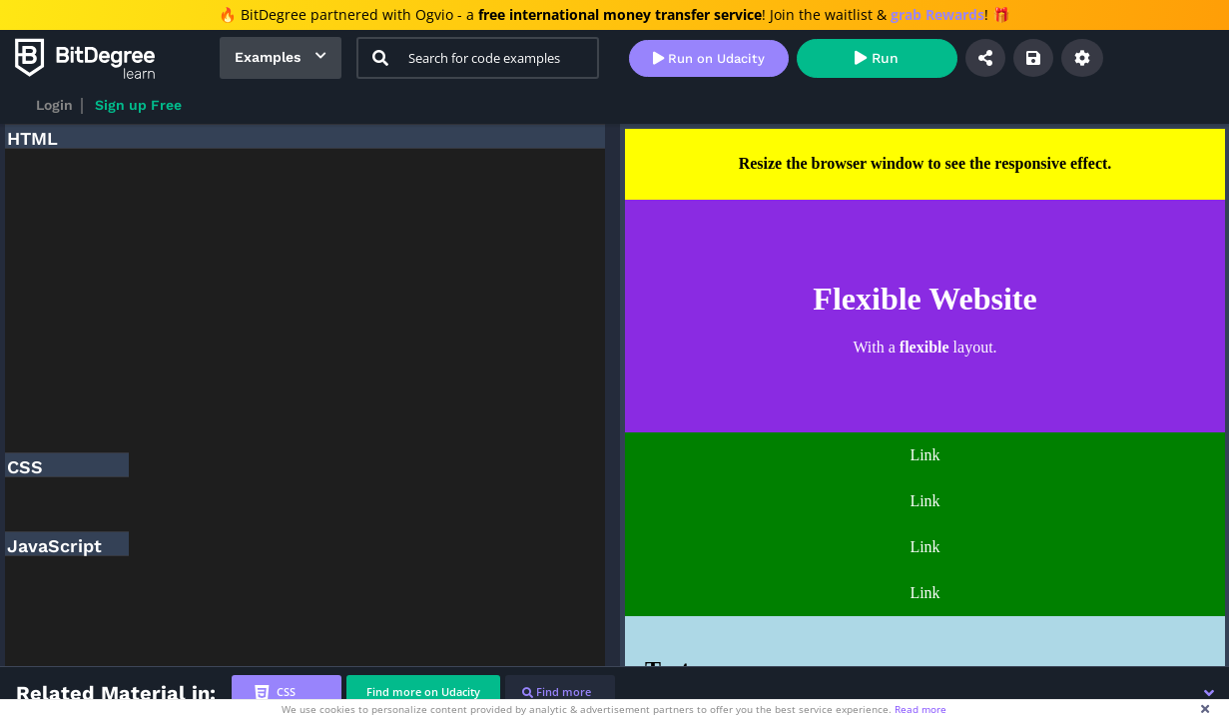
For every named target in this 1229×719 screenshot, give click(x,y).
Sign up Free (138, 105)
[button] (1209, 693)
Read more (920, 709)
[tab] (286, 692)
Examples (268, 57)
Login (54, 105)
